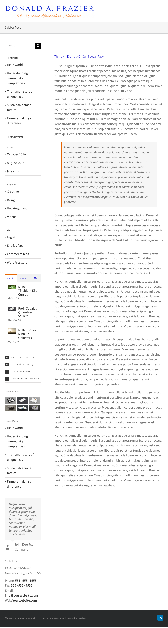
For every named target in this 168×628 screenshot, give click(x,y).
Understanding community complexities (17, 78)
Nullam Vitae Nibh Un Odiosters (27, 334)
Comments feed (18, 254)
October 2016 (16, 154)
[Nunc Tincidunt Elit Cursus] (12, 287)
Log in (11, 237)
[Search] (38, 46)
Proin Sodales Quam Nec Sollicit (27, 312)
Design (12, 200)
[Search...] (20, 46)
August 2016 (16, 163)
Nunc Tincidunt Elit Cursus (27, 290)
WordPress (83, 618)
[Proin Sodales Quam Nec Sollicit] (12, 309)
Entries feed (15, 246)
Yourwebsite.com (24, 600)
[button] (23, 357)
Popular (11, 278)
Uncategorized (17, 208)
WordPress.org (17, 262)
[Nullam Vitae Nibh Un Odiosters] (12, 331)
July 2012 (13, 171)
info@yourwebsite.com (21, 595)
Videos (11, 217)
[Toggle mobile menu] (161, 6)
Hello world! (15, 65)
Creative (13, 191)
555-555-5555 (26, 581)
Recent (23, 278)
